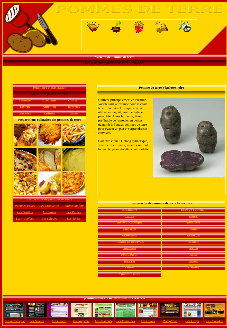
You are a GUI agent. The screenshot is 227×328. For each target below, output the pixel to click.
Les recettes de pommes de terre (49, 199)
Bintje (193, 216)
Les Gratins (25, 212)
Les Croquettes (49, 206)
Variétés (25, 113)
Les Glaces (59, 321)
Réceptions (170, 321)
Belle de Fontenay (193, 209)
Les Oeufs (192, 321)
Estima (193, 229)
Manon (193, 241)
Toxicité (25, 107)
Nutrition (49, 107)
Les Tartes (73, 218)
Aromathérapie (15, 321)
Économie (49, 100)
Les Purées (73, 212)
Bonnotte (193, 222)
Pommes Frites (25, 206)
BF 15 (129, 216)
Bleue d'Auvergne (129, 222)
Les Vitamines (125, 321)
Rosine (193, 261)
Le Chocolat (214, 321)
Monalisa (129, 248)
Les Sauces (37, 321)
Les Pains (49, 212)
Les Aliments (103, 321)
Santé (74, 113)
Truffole (193, 267)
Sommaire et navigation (49, 87)
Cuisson (73, 100)
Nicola (193, 248)
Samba (129, 267)
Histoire (25, 100)
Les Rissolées (25, 218)
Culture (49, 113)
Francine (193, 235)
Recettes (74, 107)
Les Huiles (148, 321)
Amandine (129, 209)
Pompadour (129, 254)
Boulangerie (81, 321)
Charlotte (129, 229)
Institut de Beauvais (129, 241)
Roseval (129, 261)
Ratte (193, 254)
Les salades (49, 218)
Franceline (129, 235)
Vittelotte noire (129, 274)
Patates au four (73, 206)
